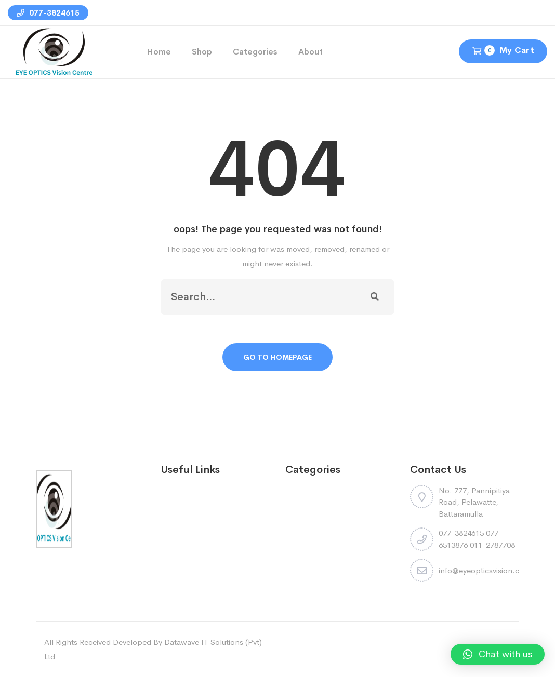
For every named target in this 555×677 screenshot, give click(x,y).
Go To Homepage (277, 357)
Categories (255, 51)
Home (159, 51)
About (310, 51)
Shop (202, 51)
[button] (498, 654)
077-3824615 (48, 13)
